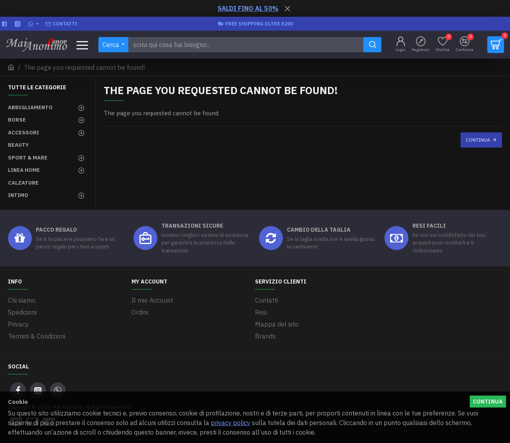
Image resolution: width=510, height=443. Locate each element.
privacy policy (230, 423)
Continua (478, 140)
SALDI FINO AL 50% (248, 8)
